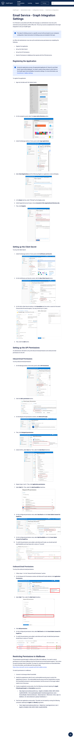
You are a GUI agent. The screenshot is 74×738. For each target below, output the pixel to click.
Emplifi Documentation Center (20, 3)
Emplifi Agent (9, 3)
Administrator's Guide (26, 10)
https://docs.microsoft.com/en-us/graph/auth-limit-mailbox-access (30, 667)
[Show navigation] (70, 734)
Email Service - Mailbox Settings (25, 73)
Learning (30, 3)
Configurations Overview (38, 10)
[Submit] (53, 3)
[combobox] (62, 3)
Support (37, 3)
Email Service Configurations (52, 10)
